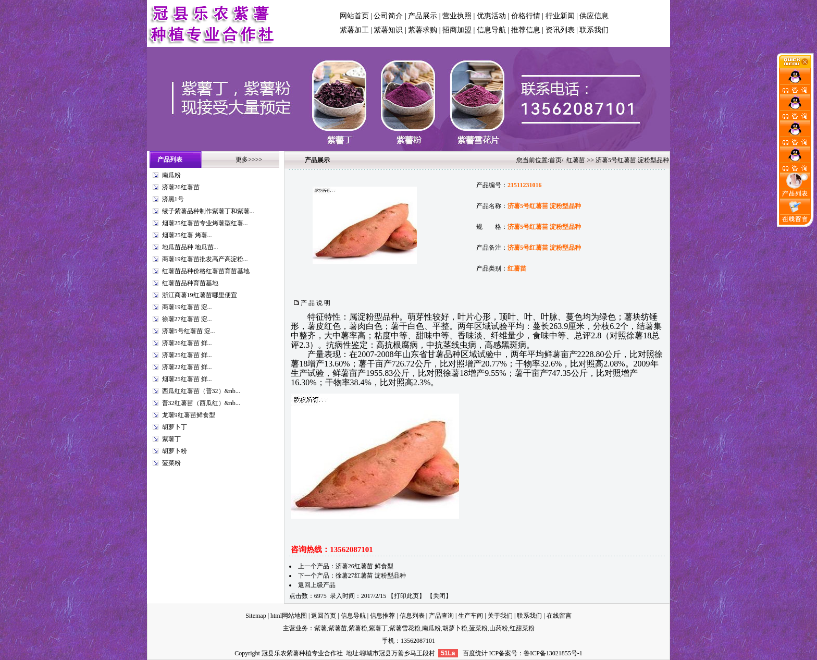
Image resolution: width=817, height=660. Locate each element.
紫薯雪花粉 (404, 628)
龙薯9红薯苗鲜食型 (188, 415)
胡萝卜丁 (174, 427)
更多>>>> (249, 159)
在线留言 (559, 615)
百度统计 (475, 653)
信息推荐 (382, 615)
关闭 (439, 596)
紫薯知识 (388, 30)
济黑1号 (173, 199)
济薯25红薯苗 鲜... (187, 355)
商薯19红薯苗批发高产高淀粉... (205, 259)
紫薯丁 (171, 439)
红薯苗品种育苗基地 (190, 283)
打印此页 (406, 596)
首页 (555, 160)
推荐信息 (525, 30)
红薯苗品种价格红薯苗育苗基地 (206, 271)
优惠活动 (491, 16)
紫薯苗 (337, 628)
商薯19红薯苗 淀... (187, 307)
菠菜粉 (171, 463)
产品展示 (422, 16)
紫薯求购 (422, 30)
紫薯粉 (358, 628)
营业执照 (457, 16)
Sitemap (255, 615)
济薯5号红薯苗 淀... (188, 331)
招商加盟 (457, 30)
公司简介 (388, 16)
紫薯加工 (354, 30)
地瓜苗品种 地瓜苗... (190, 247)
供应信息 (594, 16)
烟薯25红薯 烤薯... (187, 235)
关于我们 (500, 615)
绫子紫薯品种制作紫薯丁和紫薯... (208, 211)
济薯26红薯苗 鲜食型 (364, 566)
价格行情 (525, 16)
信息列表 (412, 615)
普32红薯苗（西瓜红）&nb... (201, 403)
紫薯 (320, 628)
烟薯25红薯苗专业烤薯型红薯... (205, 223)
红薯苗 (575, 160)
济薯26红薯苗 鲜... (187, 343)
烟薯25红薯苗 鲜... (187, 379)
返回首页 (323, 615)
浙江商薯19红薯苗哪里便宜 (199, 295)
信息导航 (491, 30)
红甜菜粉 (522, 628)
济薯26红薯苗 (181, 187)
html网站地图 (288, 615)
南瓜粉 (171, 175)
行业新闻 (560, 16)
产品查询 (441, 615)
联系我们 (594, 30)
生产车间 (470, 615)
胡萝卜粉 (174, 451)
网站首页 (354, 16)
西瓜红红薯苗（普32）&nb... (201, 391)
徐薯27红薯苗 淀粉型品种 (371, 575)
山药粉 (498, 628)
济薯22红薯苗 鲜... (187, 367)
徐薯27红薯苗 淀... (187, 319)
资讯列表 (560, 30)
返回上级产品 (317, 585)
